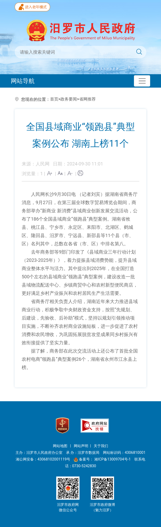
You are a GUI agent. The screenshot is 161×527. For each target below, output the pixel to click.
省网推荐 (87, 99)
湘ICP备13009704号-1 (113, 459)
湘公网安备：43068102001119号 (43, 459)
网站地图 (60, 446)
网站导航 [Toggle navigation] (23, 81)
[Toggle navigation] (142, 81)
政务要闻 (68, 99)
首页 (54, 99)
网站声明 (81, 446)
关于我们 (101, 446)
